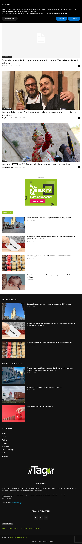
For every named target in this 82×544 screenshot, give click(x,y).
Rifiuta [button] (61, 540)
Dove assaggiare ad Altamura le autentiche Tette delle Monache (49, 256)
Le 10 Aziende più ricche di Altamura (40, 406)
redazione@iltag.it (16, 503)
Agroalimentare (7, 108)
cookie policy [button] (31, 533)
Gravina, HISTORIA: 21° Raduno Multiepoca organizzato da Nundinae (36, 164)
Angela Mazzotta (7, 118)
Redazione (5, 66)
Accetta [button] (74, 540)
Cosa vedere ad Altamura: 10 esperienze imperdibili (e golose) (49, 217)
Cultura (5, 160)
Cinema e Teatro (7, 56)
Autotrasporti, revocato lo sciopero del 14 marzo (44, 387)
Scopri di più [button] (9, 540)
